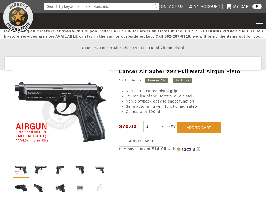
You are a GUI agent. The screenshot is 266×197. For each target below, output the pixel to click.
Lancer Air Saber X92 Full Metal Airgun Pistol (142, 48)
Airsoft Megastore (18, 16)
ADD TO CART (199, 128)
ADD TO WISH (141, 141)
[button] (186, 149)
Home (90, 48)
